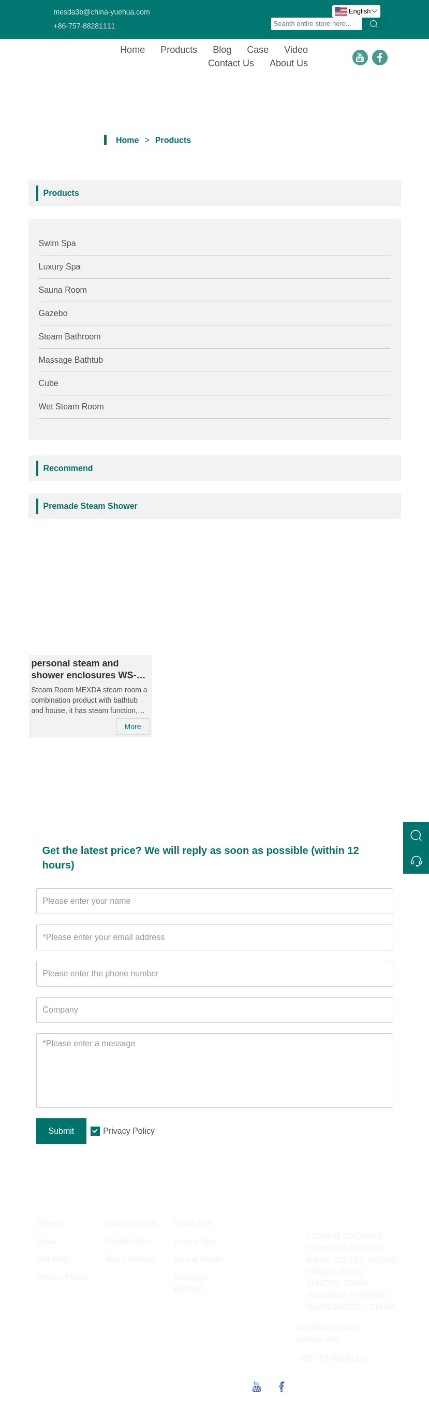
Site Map (52, 1259)
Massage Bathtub (71, 359)
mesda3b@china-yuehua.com (102, 12)
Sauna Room (63, 290)
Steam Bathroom (70, 336)
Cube (48, 383)
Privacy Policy (129, 1131)
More (133, 726)
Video (296, 50)
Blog (222, 50)
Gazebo (53, 313)
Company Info (131, 1223)
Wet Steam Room (71, 406)
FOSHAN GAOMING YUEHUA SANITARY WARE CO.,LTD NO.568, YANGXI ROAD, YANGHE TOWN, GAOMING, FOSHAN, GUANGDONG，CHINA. (352, 1272)
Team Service (130, 1259)
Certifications (129, 1241)
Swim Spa (57, 243)
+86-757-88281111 (84, 26)
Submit (62, 1131)
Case (258, 50)
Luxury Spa (60, 266)
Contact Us (231, 63)
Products (178, 50)
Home (132, 50)
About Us (289, 63)
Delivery (51, 1223)
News (46, 1241)
